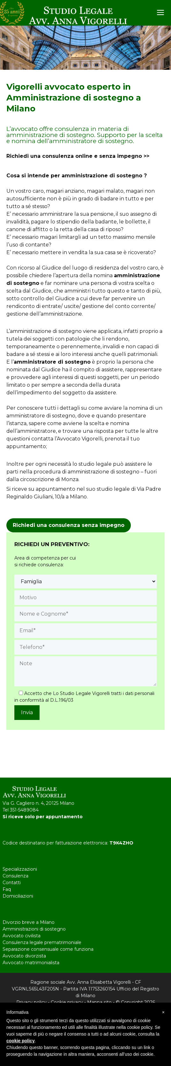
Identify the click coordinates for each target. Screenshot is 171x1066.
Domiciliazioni (18, 896)
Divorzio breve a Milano (29, 922)
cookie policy (20, 1040)
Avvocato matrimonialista (31, 962)
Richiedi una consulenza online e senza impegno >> (77, 156)
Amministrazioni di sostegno (34, 929)
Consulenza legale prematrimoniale (42, 942)
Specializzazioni (20, 869)
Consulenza (15, 876)
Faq (7, 889)
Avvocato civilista (22, 936)
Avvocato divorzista (24, 956)
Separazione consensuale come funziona (48, 949)
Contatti (12, 882)
